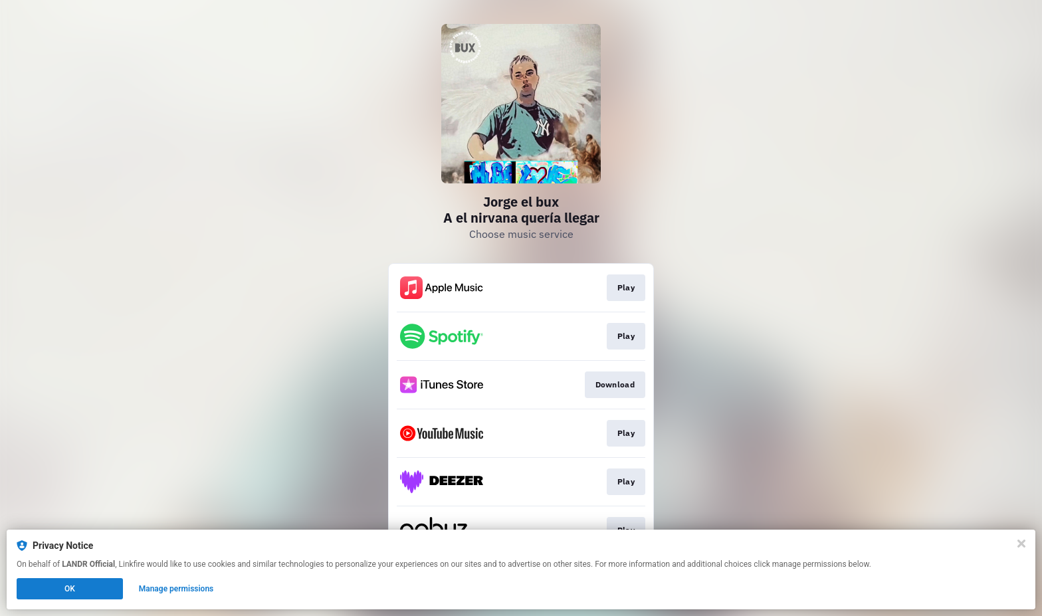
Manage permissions (176, 588)
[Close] (1021, 543)
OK (69, 588)
